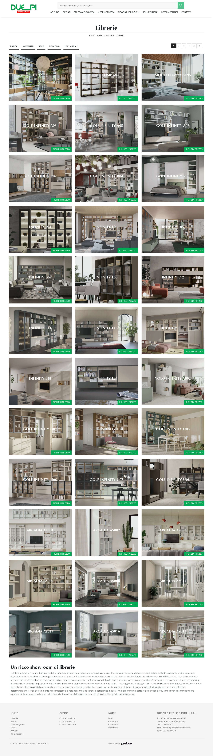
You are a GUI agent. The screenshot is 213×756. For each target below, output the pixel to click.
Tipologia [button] (54, 46)
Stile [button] (41, 46)
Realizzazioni (150, 12)
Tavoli (13, 727)
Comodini (113, 724)
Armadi (14, 730)
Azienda (54, 12)
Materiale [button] (28, 46)
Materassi (113, 727)
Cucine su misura (67, 724)
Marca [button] (13, 46)
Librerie (120, 36)
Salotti (14, 721)
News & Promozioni (128, 12)
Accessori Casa (106, 12)
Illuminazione (17, 733)
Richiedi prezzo (61, 98)
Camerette (113, 721)
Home (91, 36)
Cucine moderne (67, 721)
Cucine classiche (67, 718)
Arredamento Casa (84, 12)
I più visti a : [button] (71, 46)
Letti (110, 718)
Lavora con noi (169, 12)
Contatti (186, 12)
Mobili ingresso (18, 724)
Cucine (66, 12)
